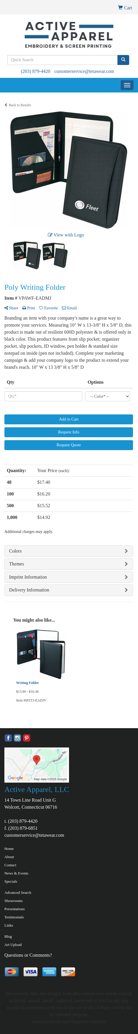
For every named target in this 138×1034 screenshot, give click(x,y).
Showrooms (13, 900)
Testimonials (14, 917)
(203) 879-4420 (35, 71)
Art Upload (13, 944)
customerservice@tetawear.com (84, 71)
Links (8, 925)
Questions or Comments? (28, 955)
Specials (10, 881)
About (9, 857)
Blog (8, 936)
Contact (10, 865)
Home (9, 848)
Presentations (14, 909)
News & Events (16, 873)
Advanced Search (17, 892)
